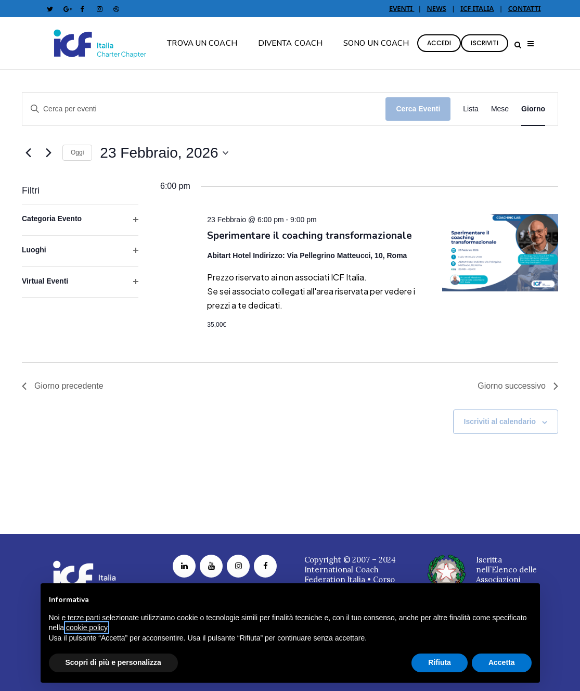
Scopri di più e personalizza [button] (113, 662)
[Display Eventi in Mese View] (500, 109)
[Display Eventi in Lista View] (471, 109)
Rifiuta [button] (439, 662)
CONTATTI (524, 8)
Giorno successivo (518, 385)
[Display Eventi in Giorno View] (533, 109)
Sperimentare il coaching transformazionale (309, 235)
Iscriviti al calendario (500, 421)
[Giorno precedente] (28, 153)
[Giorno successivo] (48, 153)
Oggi (77, 152)
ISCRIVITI (484, 43)
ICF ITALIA (477, 8)
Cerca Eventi (418, 109)
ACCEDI (439, 43)
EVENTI (402, 8)
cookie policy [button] (86, 627)
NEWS (436, 8)
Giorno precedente (63, 385)
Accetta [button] (501, 662)
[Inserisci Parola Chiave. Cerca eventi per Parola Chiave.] (203, 109)
